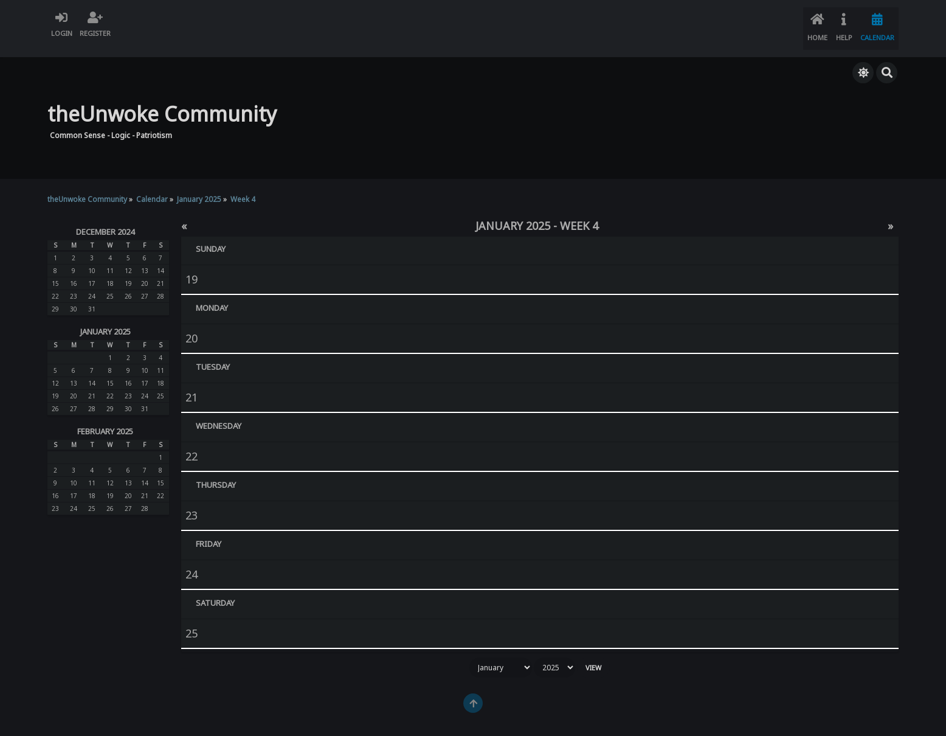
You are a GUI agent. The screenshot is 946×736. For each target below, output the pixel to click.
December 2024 (105, 219)
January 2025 (105, 319)
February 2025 (105, 419)
